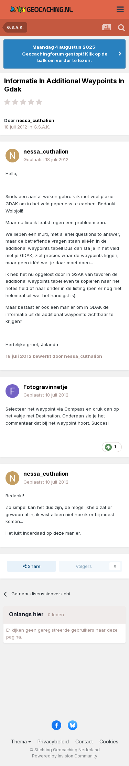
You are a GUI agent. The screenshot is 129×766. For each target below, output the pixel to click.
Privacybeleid (53, 741)
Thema (21, 741)
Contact (84, 741)
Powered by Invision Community (64, 755)
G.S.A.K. (42, 127)
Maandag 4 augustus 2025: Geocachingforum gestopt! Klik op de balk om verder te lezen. (64, 53)
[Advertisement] (64, 684)
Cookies (108, 741)
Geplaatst (45, 159)
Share (32, 566)
